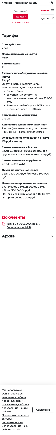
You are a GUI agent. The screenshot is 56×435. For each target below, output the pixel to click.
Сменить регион (20, 22)
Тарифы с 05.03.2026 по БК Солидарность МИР (23, 225)
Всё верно (21, 16)
